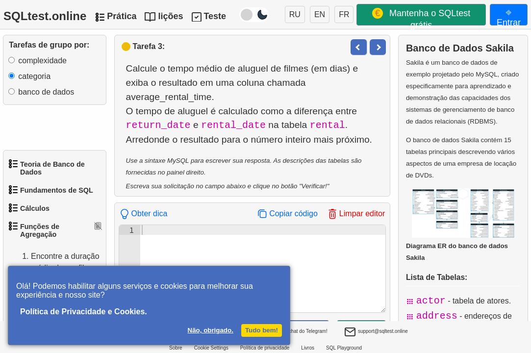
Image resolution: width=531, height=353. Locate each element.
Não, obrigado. (210, 330)
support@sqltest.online (376, 332)
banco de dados (46, 92)
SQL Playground (344, 348)
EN (319, 14)
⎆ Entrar (509, 16)
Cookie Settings (211, 348)
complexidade (42, 60)
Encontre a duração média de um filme (55, 262)
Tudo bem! (261, 330)
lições (170, 16)
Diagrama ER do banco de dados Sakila (460, 224)
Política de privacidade (265, 348)
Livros (307, 348)
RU (295, 14)
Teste (214, 16)
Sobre (175, 348)
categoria (34, 76)
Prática (121, 16)
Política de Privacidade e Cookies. (83, 311)
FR (344, 14)
